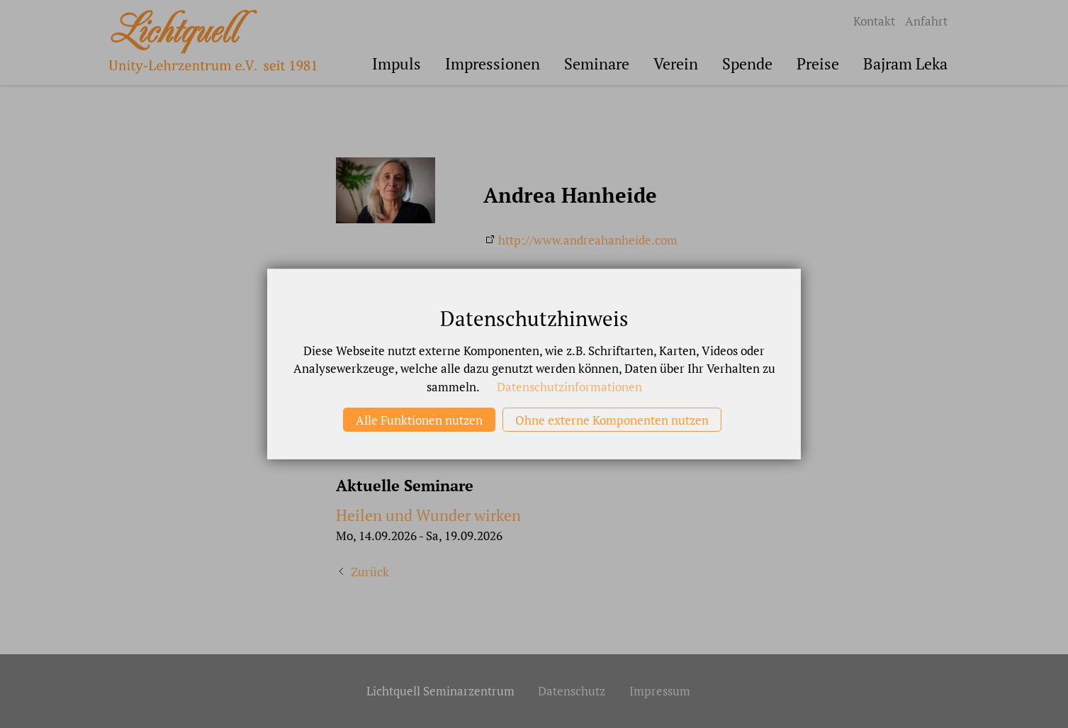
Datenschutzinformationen (569, 387)
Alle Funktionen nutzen (419, 420)
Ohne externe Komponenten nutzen (612, 420)
